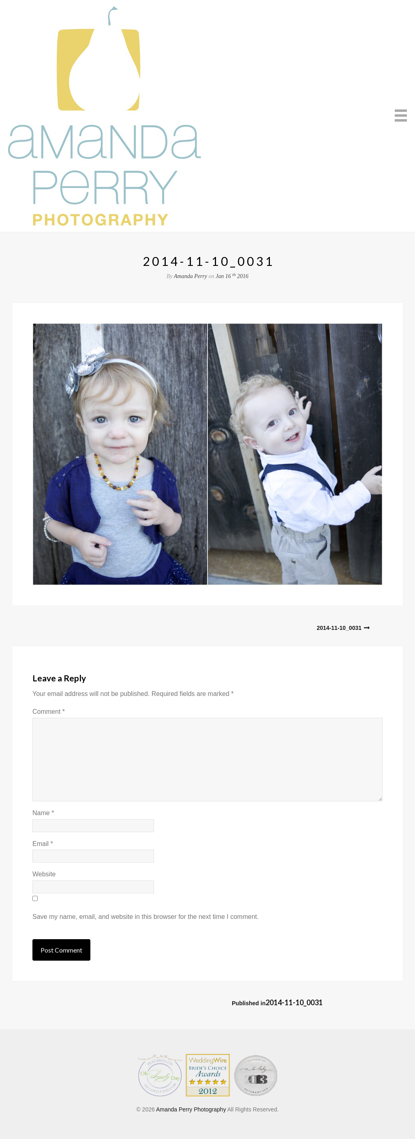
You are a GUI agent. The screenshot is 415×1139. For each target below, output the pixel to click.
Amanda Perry (190, 276)
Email (42, 843)
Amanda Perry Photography (191, 1109)
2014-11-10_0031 (339, 628)
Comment (48, 711)
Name (43, 812)
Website (44, 874)
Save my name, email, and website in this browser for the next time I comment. (145, 916)
